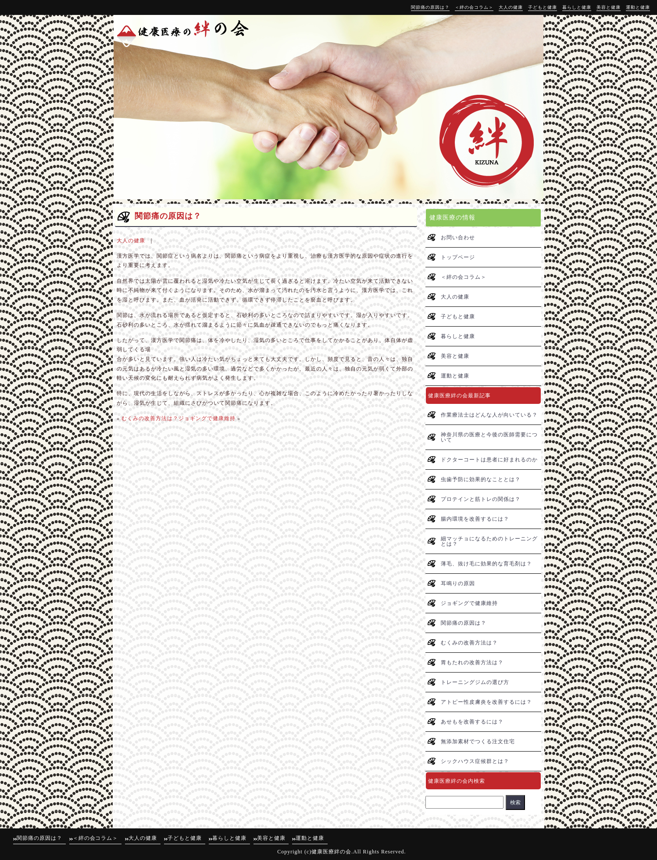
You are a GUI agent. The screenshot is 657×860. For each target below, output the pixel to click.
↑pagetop (530, 819)
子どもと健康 (542, 7)
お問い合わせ (458, 237)
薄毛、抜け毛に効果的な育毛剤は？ (486, 564)
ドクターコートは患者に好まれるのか (489, 460)
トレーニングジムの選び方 (475, 682)
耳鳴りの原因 (458, 583)
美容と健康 (608, 7)
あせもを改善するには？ (472, 722)
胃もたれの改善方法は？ (472, 662)
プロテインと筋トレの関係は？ (481, 499)
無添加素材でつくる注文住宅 (478, 741)
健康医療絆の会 (331, 852)
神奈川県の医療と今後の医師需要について (489, 437)
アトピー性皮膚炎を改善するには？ (486, 702)
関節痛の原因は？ (430, 7)
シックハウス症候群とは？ (475, 761)
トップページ (458, 257)
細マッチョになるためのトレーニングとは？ (489, 541)
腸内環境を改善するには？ (475, 519)
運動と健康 (638, 7)
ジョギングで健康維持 (207, 418)
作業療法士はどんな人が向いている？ (489, 415)
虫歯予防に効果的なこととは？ (481, 479)
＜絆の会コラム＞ (474, 7)
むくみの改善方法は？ (150, 418)
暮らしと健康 (576, 7)
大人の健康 (511, 7)
